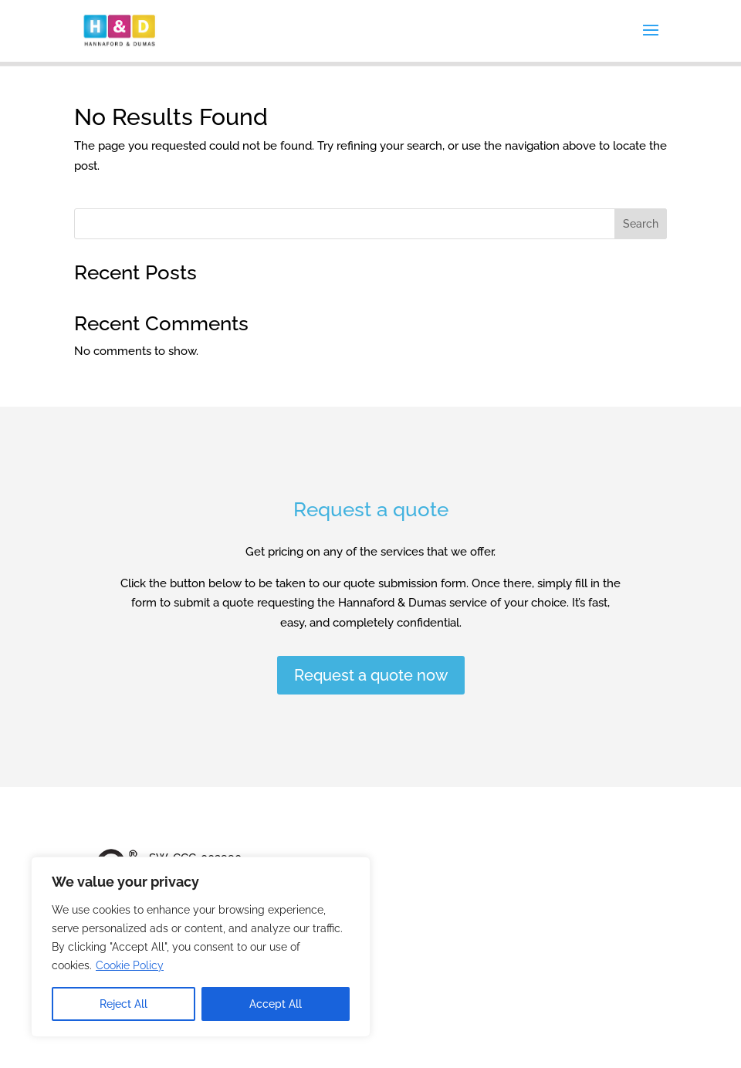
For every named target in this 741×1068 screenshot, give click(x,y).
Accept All (275, 1004)
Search (640, 224)
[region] (200, 947)
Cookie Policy (130, 965)
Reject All (123, 1004)
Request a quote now (371, 675)
